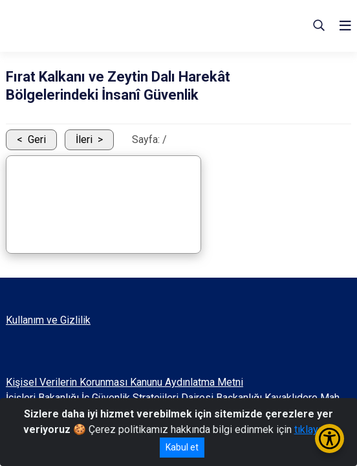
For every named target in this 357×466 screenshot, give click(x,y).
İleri (84, 139)
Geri (37, 139)
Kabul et (182, 447)
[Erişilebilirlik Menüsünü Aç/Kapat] (329, 438)
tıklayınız (314, 429)
